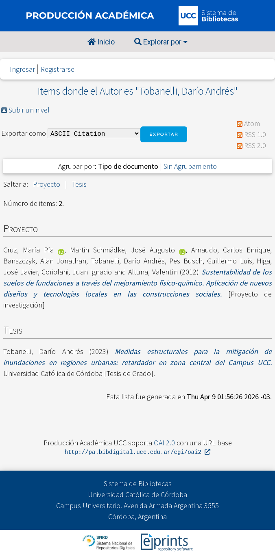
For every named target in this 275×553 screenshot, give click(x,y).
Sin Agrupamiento (190, 166)
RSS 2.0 (255, 145)
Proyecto (46, 184)
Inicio (101, 42)
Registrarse (57, 69)
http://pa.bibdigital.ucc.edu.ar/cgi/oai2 (137, 452)
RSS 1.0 (255, 134)
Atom (252, 123)
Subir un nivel (29, 110)
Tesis (79, 184)
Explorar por (161, 42)
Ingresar (22, 69)
